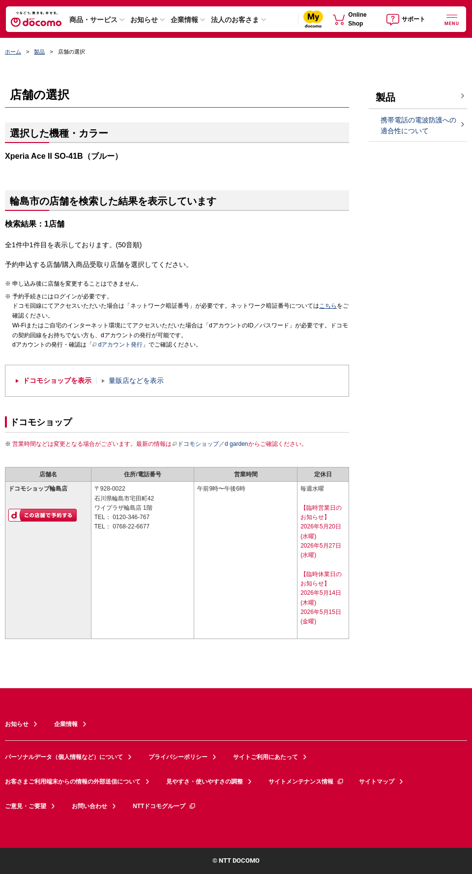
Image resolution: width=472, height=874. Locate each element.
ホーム (13, 52)
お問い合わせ (89, 806)
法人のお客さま (235, 20)
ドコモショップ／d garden (210, 443)
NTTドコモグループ (164, 806)
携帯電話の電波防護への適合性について (418, 125)
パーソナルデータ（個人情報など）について (64, 757)
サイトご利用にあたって (265, 757)
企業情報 (184, 20)
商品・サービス (93, 20)
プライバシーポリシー (177, 757)
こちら (328, 305)
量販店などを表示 (136, 380)
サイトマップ (376, 781)
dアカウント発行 (117, 345)
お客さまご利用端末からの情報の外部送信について (73, 781)
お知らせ (144, 20)
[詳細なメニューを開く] (452, 19)
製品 (39, 52)
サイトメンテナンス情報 (306, 782)
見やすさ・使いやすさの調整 (204, 781)
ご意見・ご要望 (25, 806)
